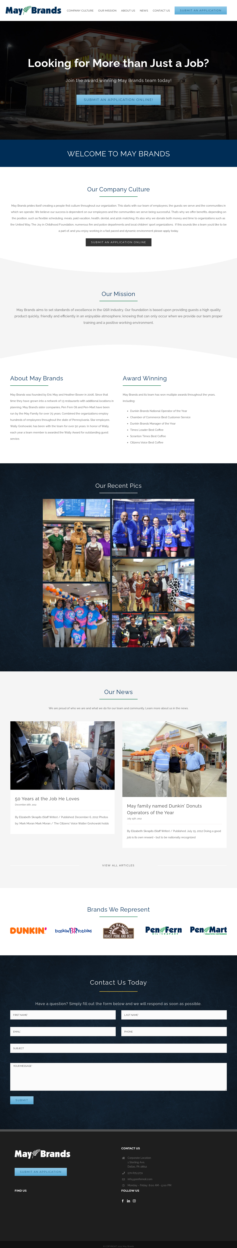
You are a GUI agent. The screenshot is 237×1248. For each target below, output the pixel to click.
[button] (76, 540)
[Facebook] (122, 1200)
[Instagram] (134, 1200)
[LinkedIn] (128, 1200)
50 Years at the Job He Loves (47, 798)
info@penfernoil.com (140, 1179)
